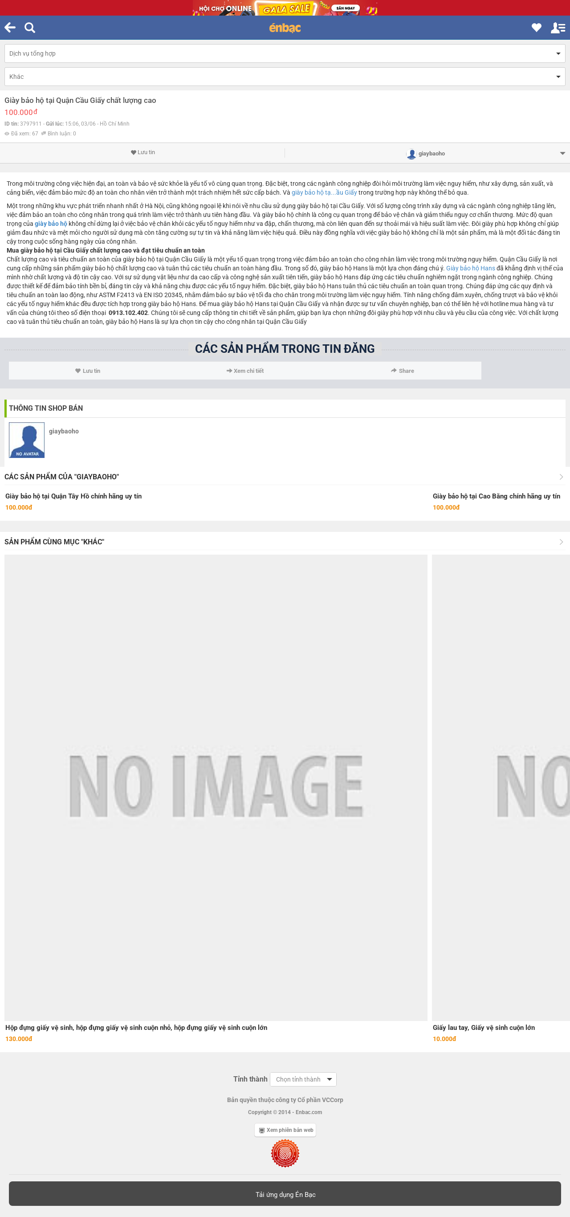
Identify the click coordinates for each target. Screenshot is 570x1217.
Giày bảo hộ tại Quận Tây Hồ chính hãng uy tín (73, 496)
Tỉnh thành (250, 1079)
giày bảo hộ (51, 223)
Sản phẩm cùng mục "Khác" (54, 542)
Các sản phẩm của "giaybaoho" (61, 477)
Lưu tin (142, 152)
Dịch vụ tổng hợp (32, 53)
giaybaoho (64, 431)
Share (402, 371)
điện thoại (92, 312)
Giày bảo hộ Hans (470, 268)
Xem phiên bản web (286, 1130)
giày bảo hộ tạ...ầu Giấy (324, 192)
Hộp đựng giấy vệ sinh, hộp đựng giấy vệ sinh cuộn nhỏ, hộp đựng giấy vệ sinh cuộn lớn (136, 1028)
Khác (16, 76)
